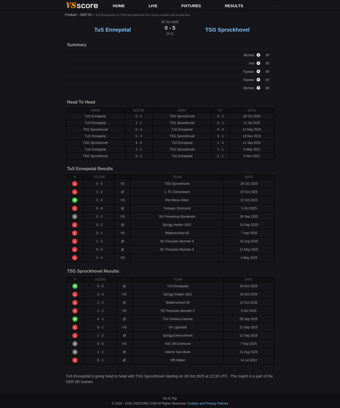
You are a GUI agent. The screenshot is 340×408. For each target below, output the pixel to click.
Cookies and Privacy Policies (207, 403)
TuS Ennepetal (112, 30)
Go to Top (170, 398)
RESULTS (234, 5)
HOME (119, 5)
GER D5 (86, 15)
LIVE (153, 5)
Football (71, 15)
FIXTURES (191, 5)
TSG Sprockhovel (227, 30)
